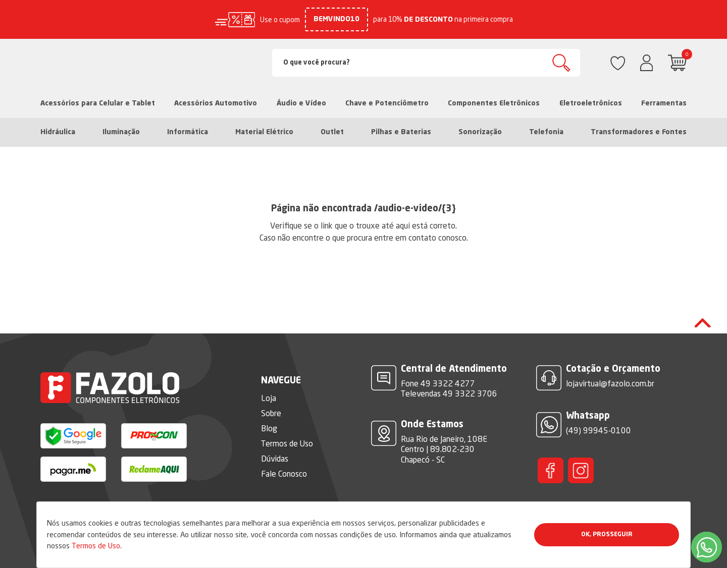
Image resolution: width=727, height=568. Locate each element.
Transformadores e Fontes (639, 132)
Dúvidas (274, 459)
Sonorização (480, 132)
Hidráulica (57, 132)
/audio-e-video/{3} (415, 208)
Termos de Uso (96, 545)
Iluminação (121, 132)
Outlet (332, 132)
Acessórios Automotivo (215, 103)
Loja (268, 398)
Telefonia (546, 132)
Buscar (561, 63)
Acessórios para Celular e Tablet (97, 103)
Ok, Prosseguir (607, 535)
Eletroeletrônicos (590, 103)
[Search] (426, 63)
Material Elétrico (264, 132)
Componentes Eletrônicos (494, 103)
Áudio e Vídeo (301, 103)
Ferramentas (664, 103)
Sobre (271, 413)
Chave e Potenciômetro (387, 103)
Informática (187, 132)
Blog (269, 428)
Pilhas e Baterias (401, 132)
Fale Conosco (284, 474)
